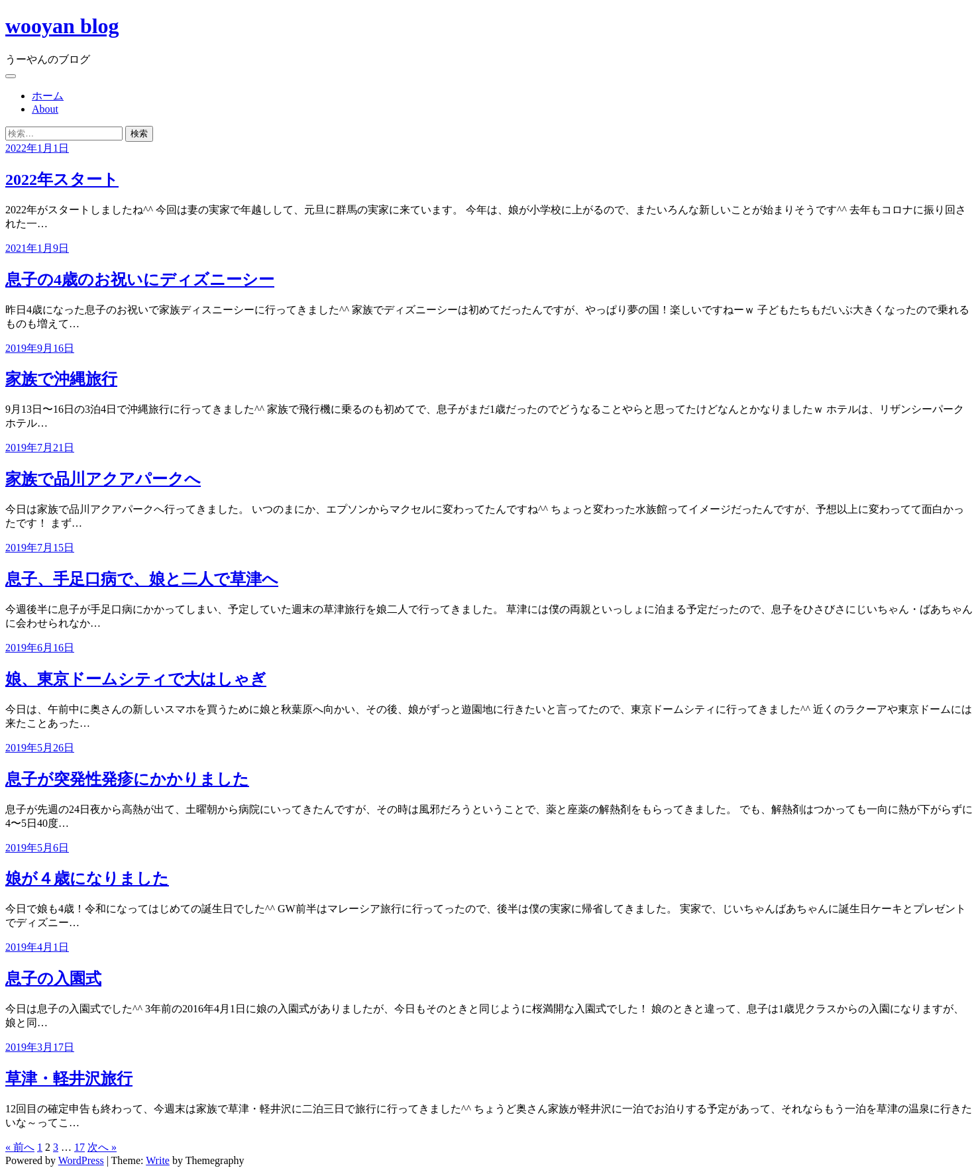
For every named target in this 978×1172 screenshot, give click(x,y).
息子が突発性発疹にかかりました (127, 779)
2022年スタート (62, 179)
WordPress (81, 1160)
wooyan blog (62, 26)
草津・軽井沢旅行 (69, 1078)
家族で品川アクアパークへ (103, 479)
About (45, 109)
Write (158, 1160)
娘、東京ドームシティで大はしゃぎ (135, 679)
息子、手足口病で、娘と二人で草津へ (141, 579)
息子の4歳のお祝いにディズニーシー (139, 279)
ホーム (48, 95)
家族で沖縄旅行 (61, 379)
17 (79, 1147)
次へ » (102, 1147)
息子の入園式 (53, 978)
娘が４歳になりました (87, 878)
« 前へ (19, 1147)
